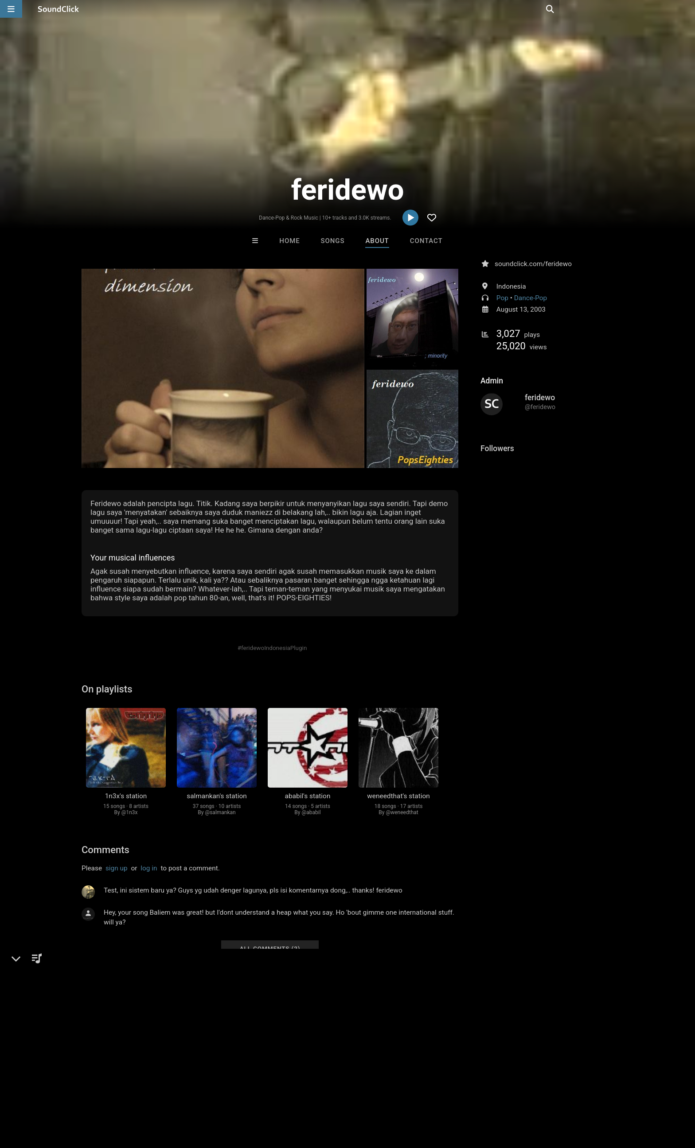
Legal (254, 1095)
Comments (105, 849)
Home (289, 241)
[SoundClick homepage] (58, 9)
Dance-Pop (530, 298)
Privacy (226, 1095)
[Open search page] (686, 9)
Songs (333, 241)
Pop (502, 298)
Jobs (136, 1095)
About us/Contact (94, 1095)
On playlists (107, 689)
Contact (426, 241)
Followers (497, 448)
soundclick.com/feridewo (533, 264)
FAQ (52, 1095)
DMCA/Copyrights (179, 1095)
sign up (116, 868)
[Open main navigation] (11, 9)
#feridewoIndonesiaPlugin (272, 647)
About (377, 241)
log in (149, 868)
